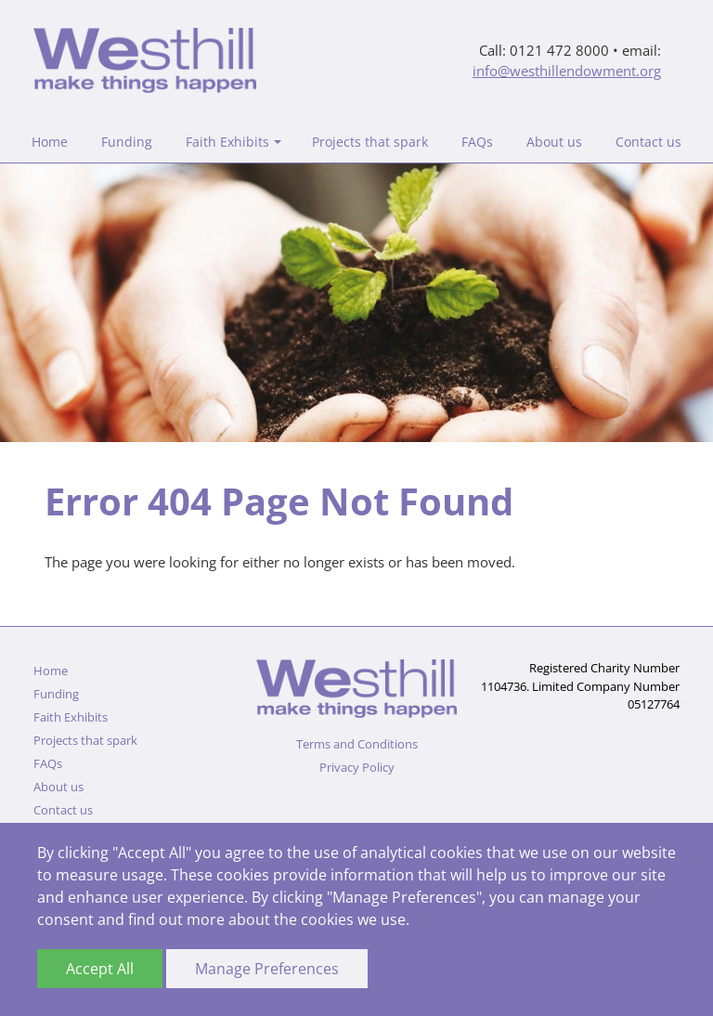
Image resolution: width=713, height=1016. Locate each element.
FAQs (477, 141)
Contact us (648, 141)
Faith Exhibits (227, 141)
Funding (126, 141)
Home (50, 141)
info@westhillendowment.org (567, 70)
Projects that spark (370, 141)
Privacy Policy (357, 767)
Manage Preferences (267, 968)
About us (554, 141)
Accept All (100, 968)
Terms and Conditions (357, 744)
